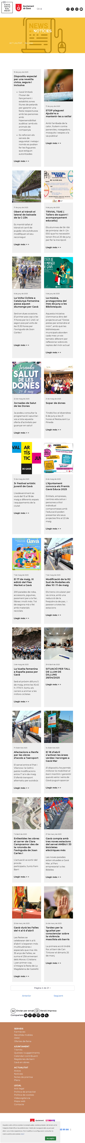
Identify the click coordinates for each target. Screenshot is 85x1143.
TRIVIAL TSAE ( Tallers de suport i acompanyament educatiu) (57, 216)
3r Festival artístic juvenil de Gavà (25, 485)
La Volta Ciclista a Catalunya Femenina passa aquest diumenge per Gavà (26, 302)
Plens (17, 1080)
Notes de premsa (23, 1077)
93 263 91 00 (62, 1129)
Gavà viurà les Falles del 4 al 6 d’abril (26, 929)
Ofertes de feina (22, 1041)
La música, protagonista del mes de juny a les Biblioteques (56, 302)
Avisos (17, 1070)
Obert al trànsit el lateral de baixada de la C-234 (25, 214)
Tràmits (18, 1049)
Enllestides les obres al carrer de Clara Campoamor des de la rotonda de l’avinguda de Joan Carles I (26, 846)
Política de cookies (24, 1095)
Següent (58, 995)
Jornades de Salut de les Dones (25, 404)
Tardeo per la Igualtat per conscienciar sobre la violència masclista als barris (57, 933)
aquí (22, 1134)
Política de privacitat (25, 1092)
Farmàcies (19, 1032)
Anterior (26, 995)
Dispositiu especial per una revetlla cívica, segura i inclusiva (25, 81)
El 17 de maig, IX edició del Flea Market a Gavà (24, 582)
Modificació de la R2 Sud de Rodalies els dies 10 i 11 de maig (58, 582)
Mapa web (19, 1101)
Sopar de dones (55, 403)
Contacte (19, 1104)
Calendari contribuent (26, 1056)
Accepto (50, 1138)
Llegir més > (20, 161)
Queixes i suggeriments (27, 1053)
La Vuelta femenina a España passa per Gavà (26, 671)
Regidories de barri (24, 1059)
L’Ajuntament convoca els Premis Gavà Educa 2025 (58, 486)
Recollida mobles (23, 1035)
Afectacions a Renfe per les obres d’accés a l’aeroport (26, 755)
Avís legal (19, 1088)
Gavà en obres (21, 1062)
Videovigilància (22, 1098)
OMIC (17, 1038)
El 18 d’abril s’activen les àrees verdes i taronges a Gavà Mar (57, 756)
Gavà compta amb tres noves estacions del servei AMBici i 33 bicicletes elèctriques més (58, 844)
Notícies (18, 1074)
